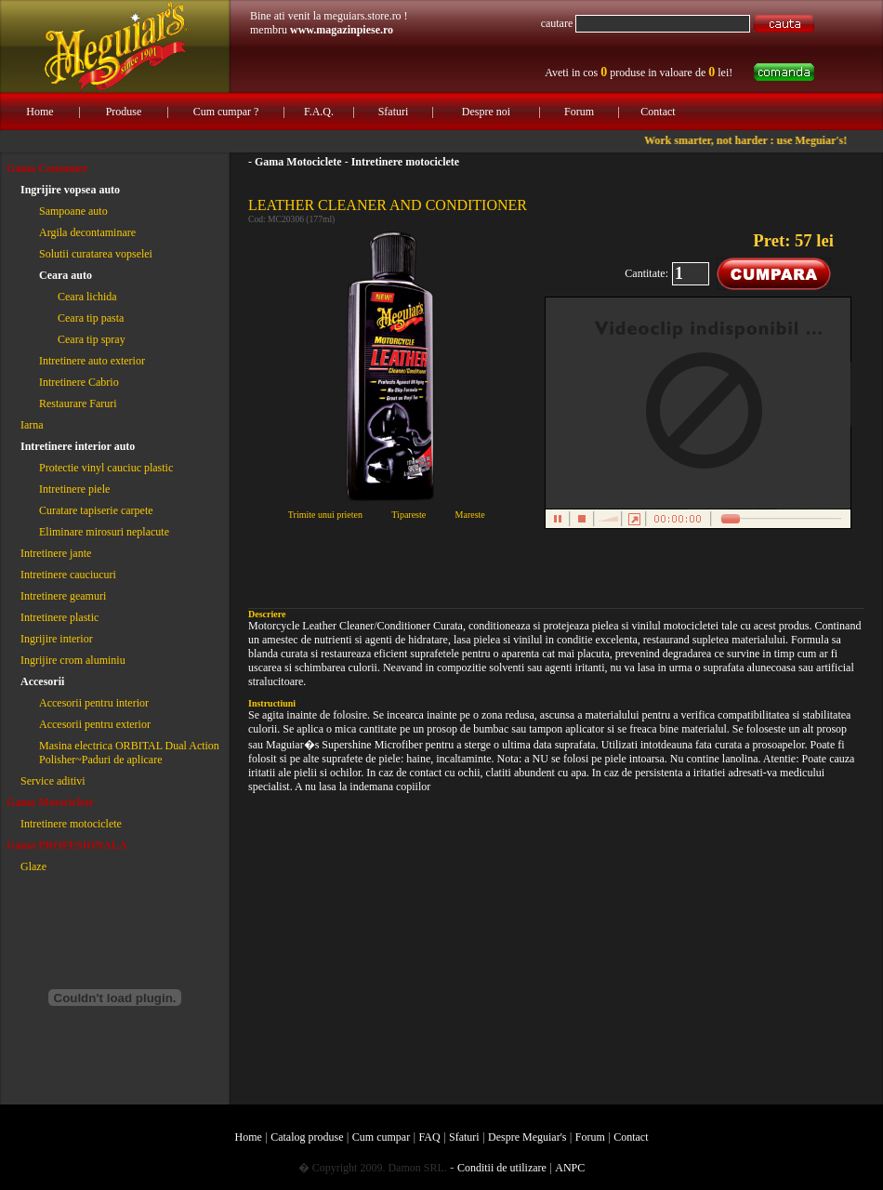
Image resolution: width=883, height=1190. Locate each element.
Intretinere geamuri (63, 595)
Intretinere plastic (59, 617)
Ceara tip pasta (91, 317)
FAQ (430, 1137)
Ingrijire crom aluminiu (72, 660)
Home (39, 111)
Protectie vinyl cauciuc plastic (106, 467)
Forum (579, 111)
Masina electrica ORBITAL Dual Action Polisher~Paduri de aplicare (129, 752)
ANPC (570, 1167)
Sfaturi (393, 111)
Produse (124, 111)
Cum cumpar (381, 1137)
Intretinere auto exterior (92, 360)
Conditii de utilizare (502, 1167)
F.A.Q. (319, 111)
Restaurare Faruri (78, 403)
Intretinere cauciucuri (68, 574)
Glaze (33, 866)
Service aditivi (53, 780)
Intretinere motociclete (71, 823)
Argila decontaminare (87, 232)
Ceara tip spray (91, 339)
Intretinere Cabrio (79, 382)
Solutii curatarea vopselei (95, 253)
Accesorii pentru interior (94, 702)
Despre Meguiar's (527, 1137)
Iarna (32, 424)
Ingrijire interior (56, 638)
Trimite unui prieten (325, 514)
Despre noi (486, 111)
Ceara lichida (87, 296)
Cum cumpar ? (226, 111)
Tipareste (408, 514)
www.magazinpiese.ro (341, 29)
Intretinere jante (55, 553)
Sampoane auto (73, 211)
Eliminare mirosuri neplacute (104, 531)
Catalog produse (306, 1137)
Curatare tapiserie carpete (96, 510)
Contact (657, 111)
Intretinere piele (74, 489)
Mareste (470, 514)
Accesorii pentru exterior (95, 724)
